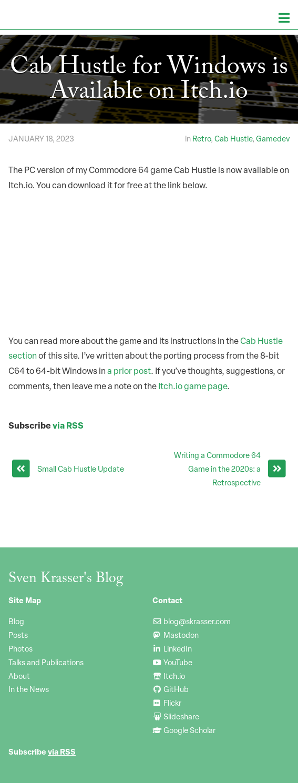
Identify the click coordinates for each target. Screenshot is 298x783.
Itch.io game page (192, 386)
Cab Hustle (233, 138)
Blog (16, 621)
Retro (201, 138)
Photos (20, 648)
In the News (28, 689)
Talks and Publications (46, 662)
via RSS (68, 425)
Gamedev (273, 138)
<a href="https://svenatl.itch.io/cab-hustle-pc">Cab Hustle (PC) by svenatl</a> (149, 258)
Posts (18, 634)
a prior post (129, 371)
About (19, 675)
